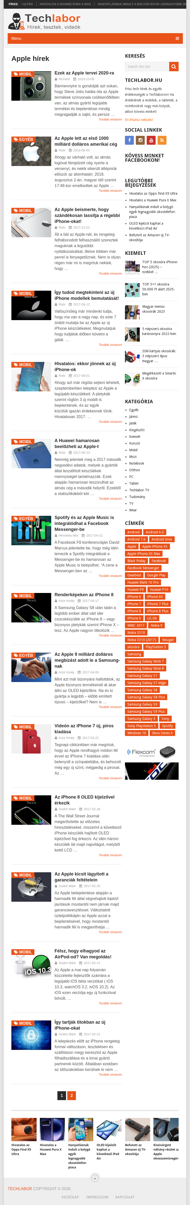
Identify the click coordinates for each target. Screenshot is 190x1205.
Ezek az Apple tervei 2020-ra (84, 73)
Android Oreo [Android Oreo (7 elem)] (162, 539)
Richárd (64, 79)
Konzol (134, 443)
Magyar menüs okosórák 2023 (153, 309)
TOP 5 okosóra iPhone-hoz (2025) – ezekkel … (160, 267)
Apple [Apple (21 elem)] (131, 546)
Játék (133, 423)
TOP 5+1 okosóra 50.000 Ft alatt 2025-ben (158, 289)
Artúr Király (66, 601)
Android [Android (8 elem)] (133, 532)
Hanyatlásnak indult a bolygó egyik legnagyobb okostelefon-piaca (152, 212)
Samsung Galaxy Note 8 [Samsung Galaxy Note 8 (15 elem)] (145, 668)
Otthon (134, 470)
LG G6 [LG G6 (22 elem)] (152, 618)
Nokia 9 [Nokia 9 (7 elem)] (156, 625)
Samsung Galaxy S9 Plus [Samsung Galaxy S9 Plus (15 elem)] (146, 711)
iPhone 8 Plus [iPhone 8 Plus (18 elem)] (157, 611)
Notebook (136, 463)
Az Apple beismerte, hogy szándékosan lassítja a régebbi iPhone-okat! (87, 215)
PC (131, 477)
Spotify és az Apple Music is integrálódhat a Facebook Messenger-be (84, 523)
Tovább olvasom (110, 119)
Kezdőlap (70, 1197)
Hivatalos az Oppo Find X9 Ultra (153, 193)
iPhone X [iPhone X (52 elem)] (134, 618)
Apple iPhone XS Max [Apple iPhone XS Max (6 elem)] (143, 554)
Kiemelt (134, 437)
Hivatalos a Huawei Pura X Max (78, 4)
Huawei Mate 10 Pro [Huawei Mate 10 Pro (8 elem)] (143, 582)
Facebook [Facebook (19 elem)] (159, 561)
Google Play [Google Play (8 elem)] (156, 575)
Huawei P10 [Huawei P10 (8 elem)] (159, 589)
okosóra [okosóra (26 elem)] (133, 647)
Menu (16, 38)
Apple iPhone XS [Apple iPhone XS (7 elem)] (154, 546)
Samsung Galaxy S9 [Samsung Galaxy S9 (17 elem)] (142, 704)
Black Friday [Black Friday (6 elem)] (136, 561)
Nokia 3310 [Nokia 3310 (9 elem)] (136, 633)
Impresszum (97, 1197)
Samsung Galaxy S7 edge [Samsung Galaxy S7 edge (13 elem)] (146, 683)
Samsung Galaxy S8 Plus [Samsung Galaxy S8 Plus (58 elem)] (146, 697)
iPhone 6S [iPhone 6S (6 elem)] (155, 597)
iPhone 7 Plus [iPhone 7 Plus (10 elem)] (157, 604)
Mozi (133, 457)
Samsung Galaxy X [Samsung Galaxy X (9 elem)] (141, 719)
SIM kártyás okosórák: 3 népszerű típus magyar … (159, 356)
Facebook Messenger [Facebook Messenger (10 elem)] (143, 568)
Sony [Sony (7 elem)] (165, 719)
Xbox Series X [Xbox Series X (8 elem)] (162, 733)
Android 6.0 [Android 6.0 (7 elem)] (155, 532)
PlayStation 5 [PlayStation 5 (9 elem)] (156, 647)
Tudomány (137, 497)
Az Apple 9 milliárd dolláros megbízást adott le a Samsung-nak (87, 660)
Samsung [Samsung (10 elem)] (134, 654)
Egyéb (134, 410)
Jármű (133, 417)
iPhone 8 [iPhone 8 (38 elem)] (134, 611)
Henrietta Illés (68, 535)
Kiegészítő (136, 430)
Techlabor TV (139, 490)
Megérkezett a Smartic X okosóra (159, 375)
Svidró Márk (67, 809)
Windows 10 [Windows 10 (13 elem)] (136, 733)
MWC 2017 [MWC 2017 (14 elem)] (135, 625)
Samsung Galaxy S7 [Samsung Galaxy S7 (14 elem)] (142, 676)
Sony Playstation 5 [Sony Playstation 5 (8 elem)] (141, 726)
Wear (133, 510)
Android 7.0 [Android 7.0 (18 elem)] (136, 539)
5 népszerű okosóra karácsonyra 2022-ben (159, 331)
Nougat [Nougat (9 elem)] (168, 640)
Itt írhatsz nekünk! (139, 120)
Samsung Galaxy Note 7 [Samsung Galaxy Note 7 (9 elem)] (145, 661)
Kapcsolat (125, 1197)
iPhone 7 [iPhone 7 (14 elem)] (134, 604)
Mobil (133, 450)
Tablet (134, 483)
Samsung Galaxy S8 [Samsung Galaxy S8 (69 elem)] (142, 690)
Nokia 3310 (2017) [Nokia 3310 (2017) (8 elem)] (141, 640)
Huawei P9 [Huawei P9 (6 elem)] (135, 589)
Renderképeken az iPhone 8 (84, 594)
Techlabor (20, 1189)
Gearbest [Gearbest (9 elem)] (134, 575)
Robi (62, 150)
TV (131, 503)
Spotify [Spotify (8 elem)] (167, 726)
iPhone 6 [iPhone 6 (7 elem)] (134, 597)
